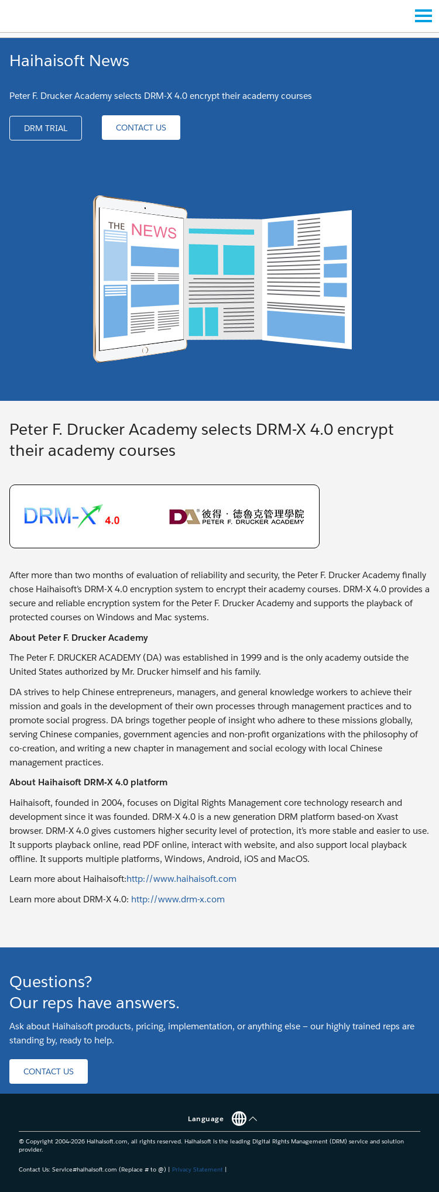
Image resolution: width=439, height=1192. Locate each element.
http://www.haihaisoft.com (181, 878)
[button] (45, 128)
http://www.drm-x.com (178, 899)
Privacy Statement (197, 1169)
